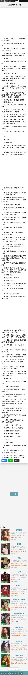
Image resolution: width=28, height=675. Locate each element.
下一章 (14, 494)
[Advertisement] (14, 23)
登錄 (21, 673)
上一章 (7, 673)
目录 (16, 673)
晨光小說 (3, 1)
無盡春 (11, 1)
